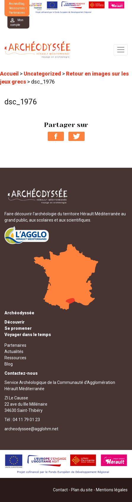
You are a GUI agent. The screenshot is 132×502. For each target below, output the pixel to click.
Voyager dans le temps (27, 334)
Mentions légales (112, 489)
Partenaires (17, 12)
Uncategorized (42, 73)
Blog (8, 364)
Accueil (9, 73)
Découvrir (14, 322)
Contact (60, 489)
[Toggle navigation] (121, 49)
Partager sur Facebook (56, 136)
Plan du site (82, 489)
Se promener (18, 328)
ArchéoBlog (17, 3)
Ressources (17, 8)
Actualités (13, 351)
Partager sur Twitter (76, 136)
